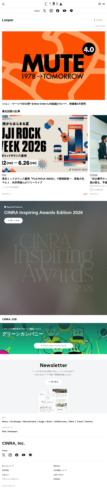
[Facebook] (57, 11)
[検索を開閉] (99, 4)
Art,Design (15, 421)
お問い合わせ (59, 475)
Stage (41, 421)
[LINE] (71, 11)
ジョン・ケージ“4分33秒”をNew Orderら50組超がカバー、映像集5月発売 (44, 103)
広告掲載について (60, 470)
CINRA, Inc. (13, 443)
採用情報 (5, 470)
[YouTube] (64, 11)
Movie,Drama (29, 421)
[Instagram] (51, 11)
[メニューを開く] (104, 4)
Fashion (89, 421)
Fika (4, 431)
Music (5, 421)
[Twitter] (44, 11)
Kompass (12, 431)
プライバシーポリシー (10, 479)
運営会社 (57, 466)
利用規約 (57, 479)
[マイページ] (3, 4)
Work (71, 421)
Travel (80, 421)
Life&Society (60, 421)
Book (49, 421)
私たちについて (8, 466)
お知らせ (5, 475)
